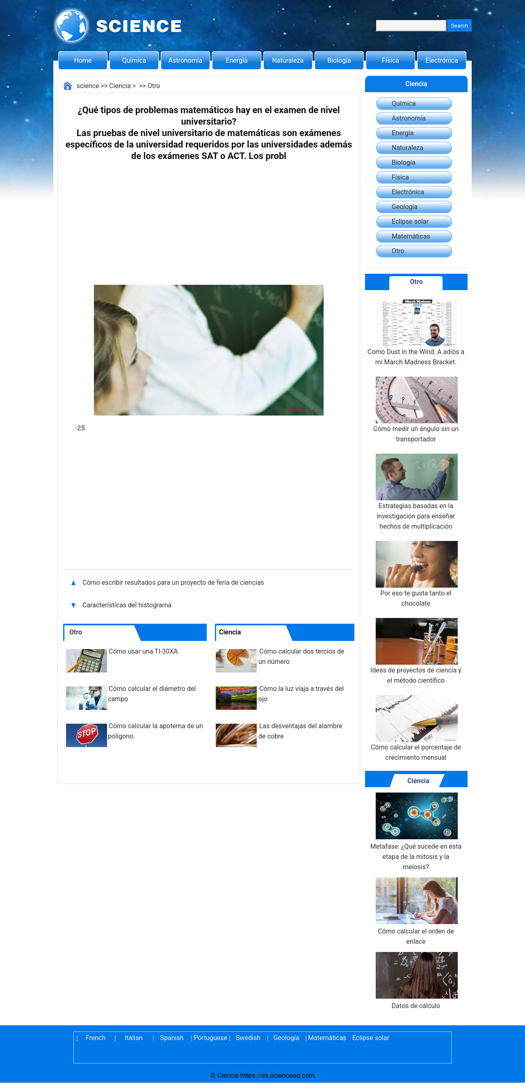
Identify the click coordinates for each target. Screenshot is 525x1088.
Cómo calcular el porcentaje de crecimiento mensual (416, 728)
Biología (339, 60)
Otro (154, 86)
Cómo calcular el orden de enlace (416, 911)
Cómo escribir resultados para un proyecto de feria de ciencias (173, 582)
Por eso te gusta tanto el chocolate (416, 574)
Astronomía (186, 60)
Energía (236, 60)
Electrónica (441, 60)
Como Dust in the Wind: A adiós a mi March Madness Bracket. (416, 333)
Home (82, 60)
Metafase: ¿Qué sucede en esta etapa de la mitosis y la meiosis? (415, 832)
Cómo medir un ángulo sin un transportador (416, 410)
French (95, 1038)
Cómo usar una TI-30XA (143, 651)
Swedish (248, 1038)
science (88, 86)
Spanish (172, 1038)
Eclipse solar (410, 221)
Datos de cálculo (416, 981)
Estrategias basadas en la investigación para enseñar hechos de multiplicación (416, 492)
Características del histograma (127, 605)
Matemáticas (411, 236)
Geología (405, 207)
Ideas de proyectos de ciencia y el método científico (415, 651)
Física (390, 60)
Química (134, 60)
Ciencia (120, 86)
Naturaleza (288, 60)
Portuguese (210, 1038)
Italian (134, 1038)
